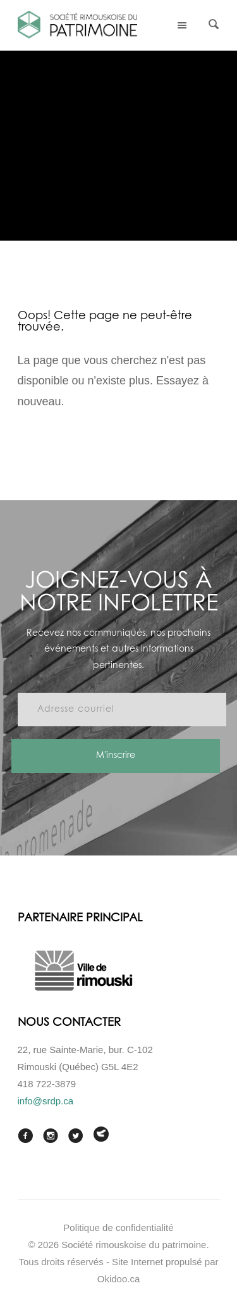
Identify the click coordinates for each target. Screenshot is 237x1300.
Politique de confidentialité (118, 1227)
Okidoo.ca (118, 1278)
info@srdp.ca (46, 1100)
